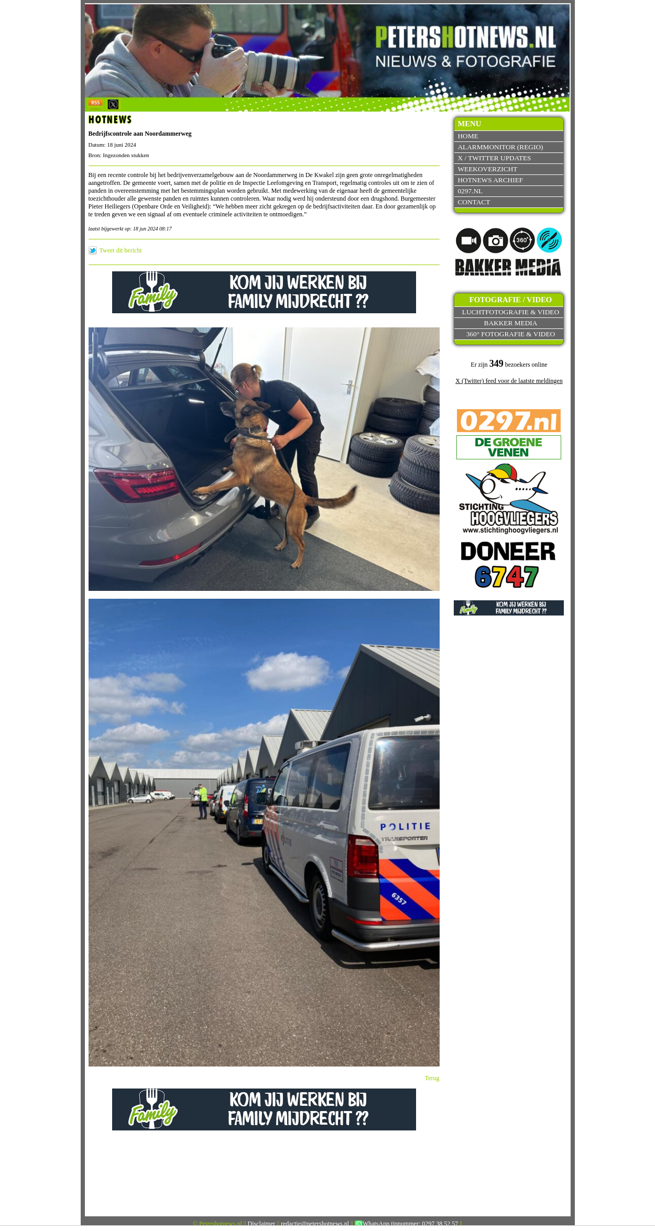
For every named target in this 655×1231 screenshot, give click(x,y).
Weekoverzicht (487, 169)
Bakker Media (511, 323)
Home (467, 136)
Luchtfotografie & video (510, 312)
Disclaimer (262, 1223)
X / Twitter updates (494, 158)
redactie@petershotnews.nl (315, 1223)
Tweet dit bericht (121, 250)
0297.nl (470, 191)
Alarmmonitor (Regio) (500, 147)
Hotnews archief (490, 180)
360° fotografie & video (510, 334)
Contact (473, 202)
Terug (432, 1078)
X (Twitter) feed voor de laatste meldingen (508, 380)
